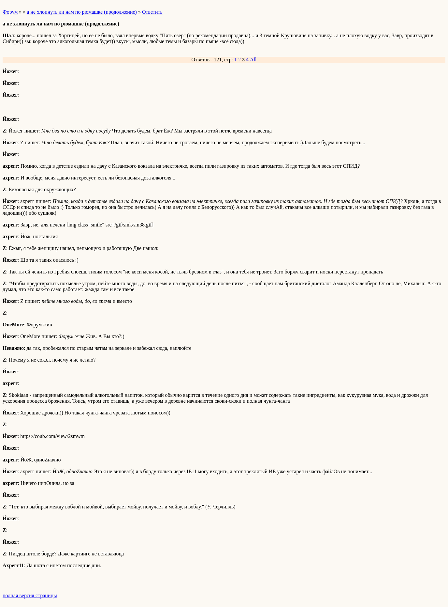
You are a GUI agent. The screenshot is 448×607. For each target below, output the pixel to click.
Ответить (152, 12)
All (253, 59)
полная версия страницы (30, 595)
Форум (10, 12)
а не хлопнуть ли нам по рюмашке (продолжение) (82, 12)
